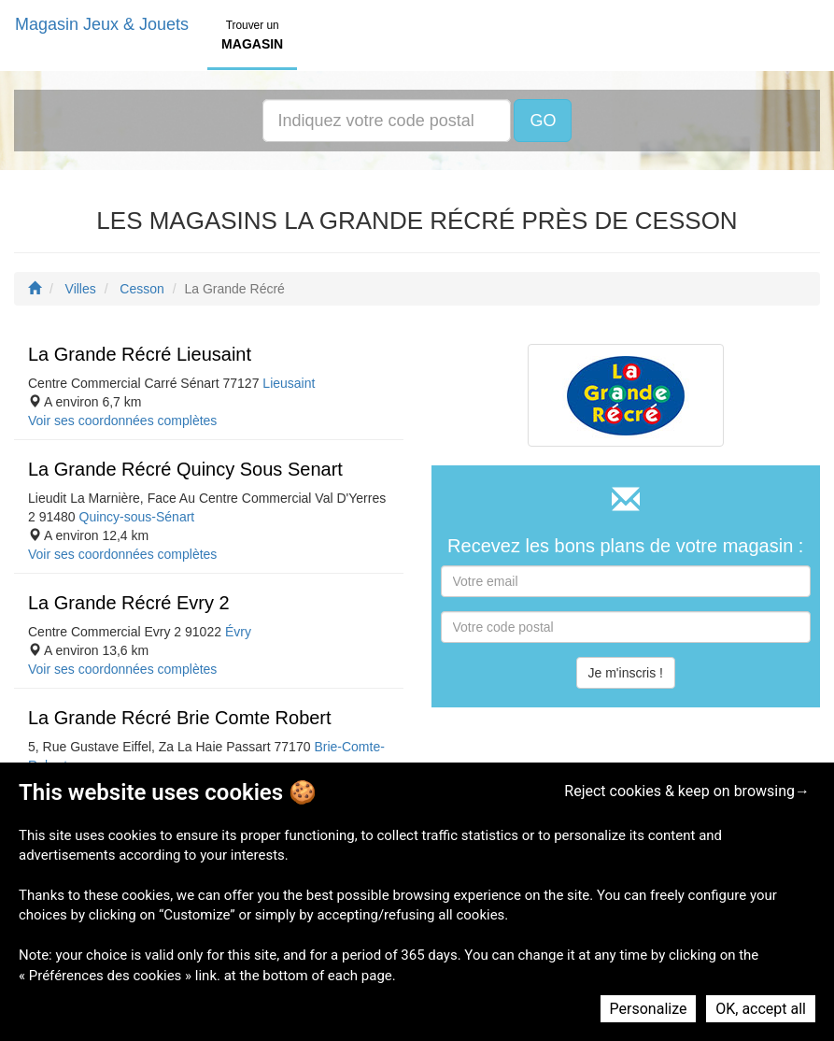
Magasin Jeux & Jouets (102, 24)
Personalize (648, 1009)
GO (543, 120)
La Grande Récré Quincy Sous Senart (185, 469)
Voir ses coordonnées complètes (122, 420)
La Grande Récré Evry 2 (129, 602)
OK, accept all (760, 1009)
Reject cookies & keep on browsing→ (687, 791)
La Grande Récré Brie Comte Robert (180, 717)
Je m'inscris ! (625, 672)
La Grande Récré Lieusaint (139, 354)
